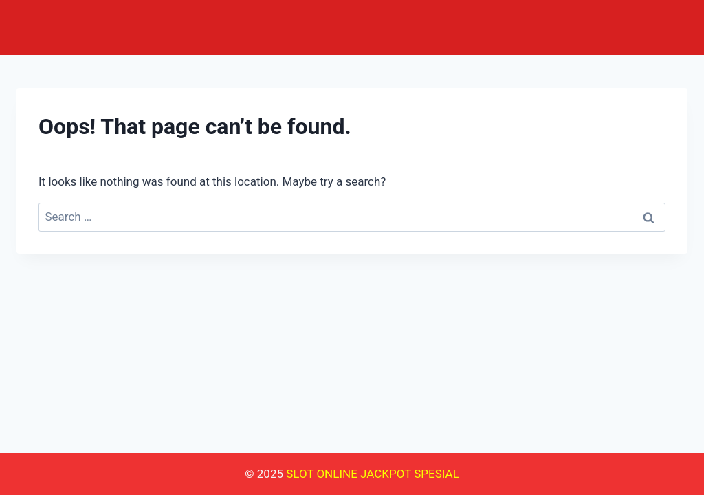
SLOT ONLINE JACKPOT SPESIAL (372, 474)
